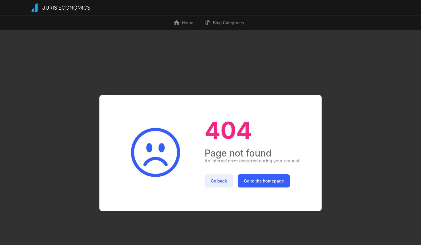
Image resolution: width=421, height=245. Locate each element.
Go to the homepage (264, 180)
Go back (219, 180)
